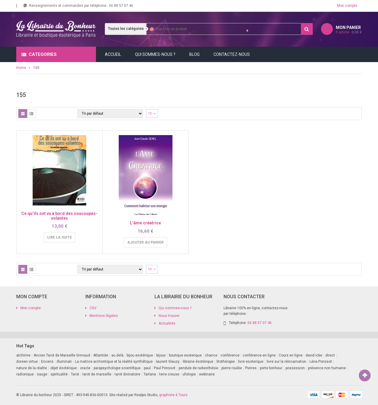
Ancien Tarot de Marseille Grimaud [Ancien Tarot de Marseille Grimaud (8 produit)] (62, 355)
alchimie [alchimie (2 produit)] (23, 355)
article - (349, 32)
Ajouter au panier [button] (145, 242)
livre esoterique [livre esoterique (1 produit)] (250, 361)
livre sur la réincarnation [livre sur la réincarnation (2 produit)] (286, 361)
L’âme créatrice (145, 223)
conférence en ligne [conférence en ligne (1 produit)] (259, 355)
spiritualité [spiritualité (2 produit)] (59, 374)
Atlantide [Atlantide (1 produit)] (100, 355)
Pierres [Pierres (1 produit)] (251, 368)
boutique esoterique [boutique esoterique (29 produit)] (185, 355)
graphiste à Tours (173, 395)
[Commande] (110, 113)
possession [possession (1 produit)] (295, 368)
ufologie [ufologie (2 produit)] (189, 374)
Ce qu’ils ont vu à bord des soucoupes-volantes (59, 215)
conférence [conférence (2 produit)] (230, 355)
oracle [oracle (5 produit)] (85, 368)
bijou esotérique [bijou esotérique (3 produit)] (140, 355)
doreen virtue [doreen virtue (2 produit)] (27, 361)
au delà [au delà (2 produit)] (117, 355)
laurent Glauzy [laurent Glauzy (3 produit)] (168, 361)
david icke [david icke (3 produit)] (314, 355)
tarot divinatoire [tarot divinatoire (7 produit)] (127, 374)
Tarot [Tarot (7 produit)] (75, 374)
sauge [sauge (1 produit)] (42, 374)
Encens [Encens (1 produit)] (47, 361)
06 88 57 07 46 (121, 6)
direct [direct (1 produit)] (330, 355)
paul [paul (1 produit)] (147, 368)
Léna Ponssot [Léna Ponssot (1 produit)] (320, 361)
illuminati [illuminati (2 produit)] (64, 361)
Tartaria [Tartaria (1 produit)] (150, 374)
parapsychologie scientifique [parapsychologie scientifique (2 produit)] (117, 368)
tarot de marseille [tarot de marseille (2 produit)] (96, 374)
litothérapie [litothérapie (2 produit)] (225, 361)
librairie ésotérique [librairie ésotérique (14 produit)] (198, 361)
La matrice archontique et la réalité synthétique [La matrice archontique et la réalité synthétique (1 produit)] (114, 361)
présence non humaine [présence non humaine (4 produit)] (327, 368)
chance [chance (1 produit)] (211, 355)
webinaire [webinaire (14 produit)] (207, 374)
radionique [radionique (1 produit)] (25, 374)
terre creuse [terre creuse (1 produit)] (169, 374)
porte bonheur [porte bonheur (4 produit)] (271, 368)
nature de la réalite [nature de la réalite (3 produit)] (31, 368)
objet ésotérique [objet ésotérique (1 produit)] (63, 368)
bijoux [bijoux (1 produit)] (161, 355)
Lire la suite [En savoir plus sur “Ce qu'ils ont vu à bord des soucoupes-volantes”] (59, 237)
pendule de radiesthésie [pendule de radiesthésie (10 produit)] (198, 368)
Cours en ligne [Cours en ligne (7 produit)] (290, 355)
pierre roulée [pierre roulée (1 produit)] (231, 368)
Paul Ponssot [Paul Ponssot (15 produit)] (164, 368)
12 (149, 113)
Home (21, 68)
